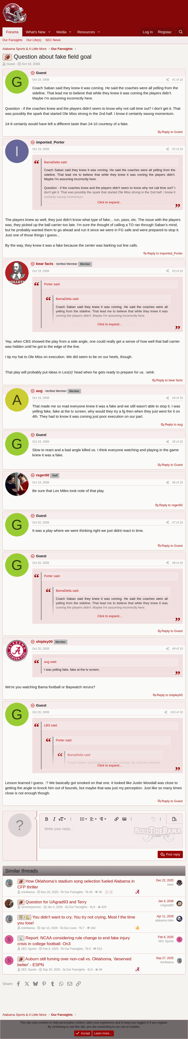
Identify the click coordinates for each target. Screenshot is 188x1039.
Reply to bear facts (169, 380)
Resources (86, 32)
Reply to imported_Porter (165, 253)
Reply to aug (174, 424)
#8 (174, 563)
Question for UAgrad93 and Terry (55, 902)
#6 (174, 482)
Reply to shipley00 (170, 695)
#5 (174, 441)
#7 (174, 522)
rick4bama (167, 962)
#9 (174, 648)
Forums (12, 32)
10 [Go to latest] (181, 79)
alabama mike (164, 920)
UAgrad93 (167, 905)
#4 (174, 398)
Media (61, 32)
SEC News (53, 40)
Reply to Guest (172, 132)
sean (170, 884)
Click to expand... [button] (109, 202)
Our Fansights (12, 40)
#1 (174, 79)
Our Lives (70, 928)
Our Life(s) (33, 40)
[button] (49, 31)
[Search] (181, 31)
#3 (174, 271)
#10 (173, 712)
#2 (174, 149)
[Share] (167, 80)
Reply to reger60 (171, 505)
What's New (36, 32)
